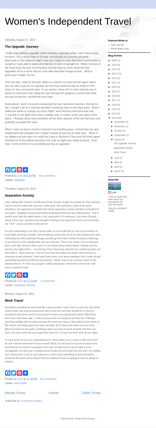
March (117, 171)
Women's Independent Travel (68, 21)
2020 (114, 87)
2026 (114, 60)
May (116, 162)
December (119, 122)
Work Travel (14, 300)
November (119, 126)
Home (53, 393)
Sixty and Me (117, 45)
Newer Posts (15, 393)
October (118, 130)
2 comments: (48, 281)
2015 (114, 109)
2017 (114, 100)
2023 (114, 73)
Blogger (91, 418)
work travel (20, 383)
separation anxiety (24, 285)
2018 (114, 96)
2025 (114, 65)
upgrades (19, 180)
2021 (114, 82)
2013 (114, 118)
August (118, 139)
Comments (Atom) (31, 400)
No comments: (48, 175)
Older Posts (91, 393)
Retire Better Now (120, 48)
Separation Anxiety (19, 195)
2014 (114, 113)
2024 (114, 69)
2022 (114, 78)
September (120, 135)
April (116, 166)
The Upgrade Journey (21, 46)
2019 (114, 91)
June (117, 158)
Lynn (114, 192)
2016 (114, 104)
